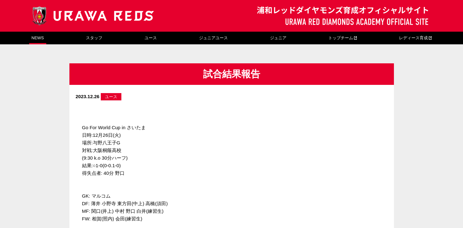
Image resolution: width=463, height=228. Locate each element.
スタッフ (94, 37)
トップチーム (340, 37)
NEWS (37, 37)
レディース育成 (413, 37)
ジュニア (278, 37)
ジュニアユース (213, 37)
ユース (151, 37)
